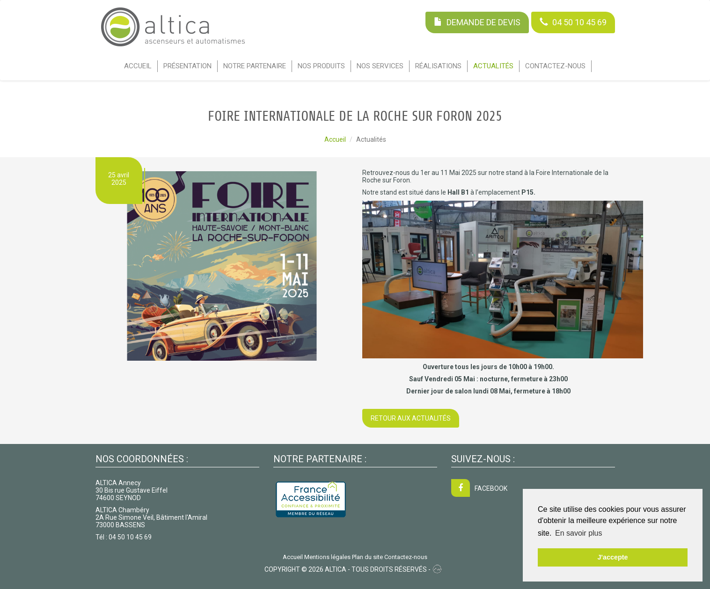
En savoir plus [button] (578, 533)
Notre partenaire (254, 66)
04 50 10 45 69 (573, 22)
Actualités (493, 66)
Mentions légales (327, 556)
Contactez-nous (555, 66)
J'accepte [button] (612, 557)
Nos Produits (321, 66)
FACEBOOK (479, 488)
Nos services (380, 66)
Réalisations (438, 66)
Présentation (187, 66)
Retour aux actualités (411, 418)
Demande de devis (477, 22)
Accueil (138, 66)
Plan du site (367, 556)
